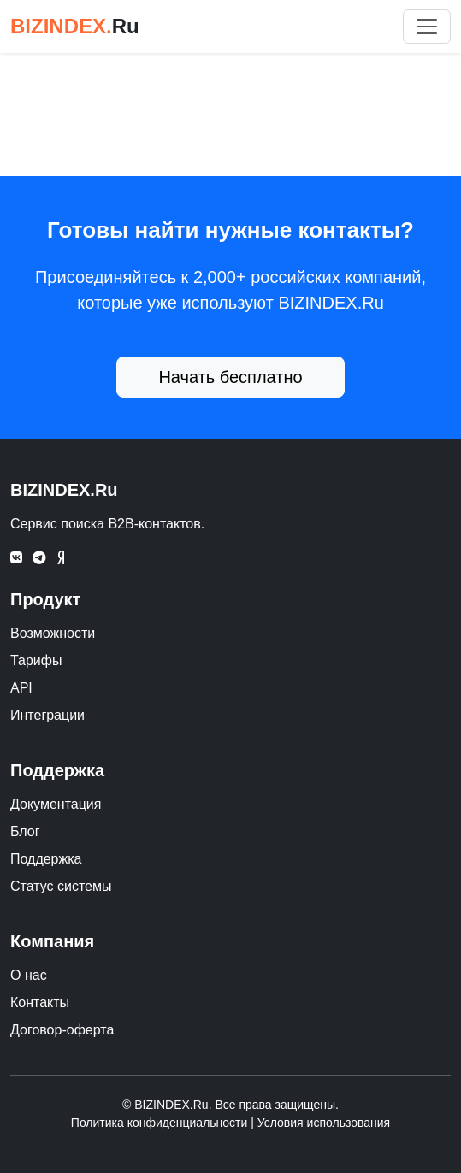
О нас (28, 975)
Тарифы (36, 660)
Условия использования (323, 1122)
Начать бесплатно (230, 377)
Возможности (52, 633)
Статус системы (61, 886)
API (21, 688)
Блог (25, 831)
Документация (55, 804)
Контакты (39, 1002)
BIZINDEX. (74, 26)
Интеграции (47, 715)
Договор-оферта (62, 1030)
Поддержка (45, 859)
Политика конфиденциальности (159, 1122)
